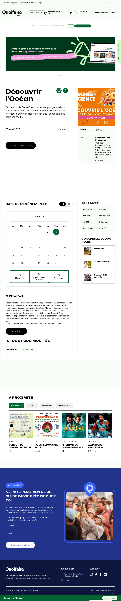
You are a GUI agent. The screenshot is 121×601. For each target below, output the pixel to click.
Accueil (6, 3)
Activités (31, 405)
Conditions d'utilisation (31, 590)
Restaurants (47, 405)
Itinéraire (99, 160)
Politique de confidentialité (14, 590)
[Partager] (59, 90)
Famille (103, 228)
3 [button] (56, 232)
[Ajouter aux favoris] (65, 90)
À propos (14, 3)
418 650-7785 (28, 350)
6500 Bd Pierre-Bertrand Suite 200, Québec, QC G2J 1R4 (72, 575)
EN (104, 2)
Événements (16, 405)
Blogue (40, 3)
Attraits (115, 12)
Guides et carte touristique (27, 3)
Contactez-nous (66, 580)
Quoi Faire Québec (42, 26)
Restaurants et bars (81, 12)
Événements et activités (57, 26)
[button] (58, 75)
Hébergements (101, 12)
